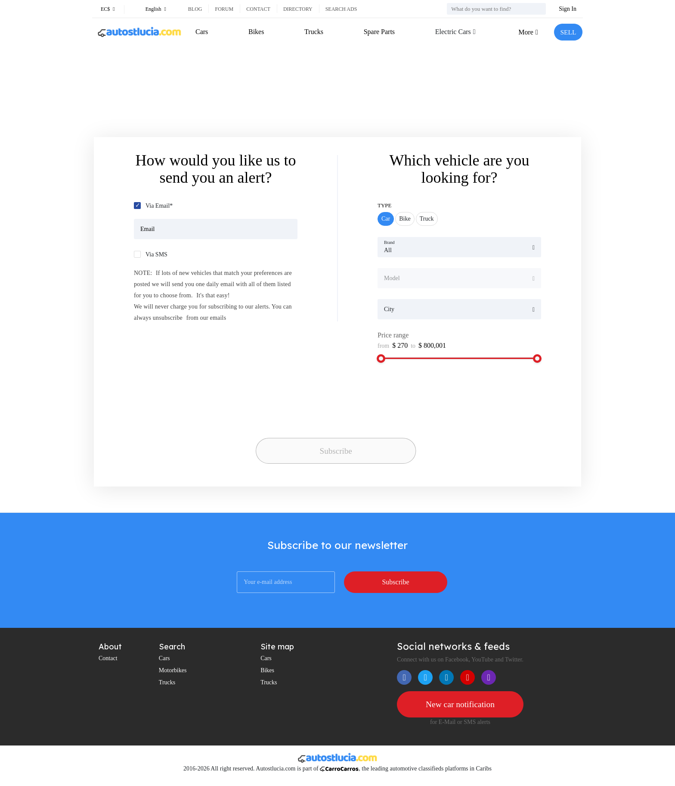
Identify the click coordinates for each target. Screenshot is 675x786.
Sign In (567, 9)
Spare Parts (378, 31)
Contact (258, 9)
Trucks (313, 31)
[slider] (381, 358)
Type (385, 205)
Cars (201, 31)
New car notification (460, 704)
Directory (298, 9)
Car (385, 218)
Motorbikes (173, 670)
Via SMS (156, 254)
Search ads (341, 9)
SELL (568, 32)
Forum (224, 9)
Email (147, 229)
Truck (427, 218)
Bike (404, 218)
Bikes (256, 31)
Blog (195, 9)
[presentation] (316, 418)
